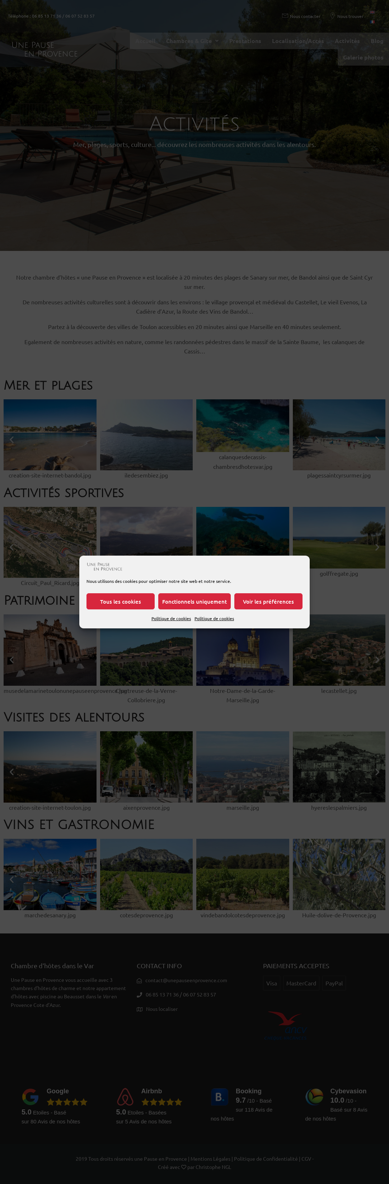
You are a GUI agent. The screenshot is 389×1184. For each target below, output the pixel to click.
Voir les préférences (268, 601)
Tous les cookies (120, 601)
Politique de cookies (171, 618)
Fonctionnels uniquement (194, 601)
